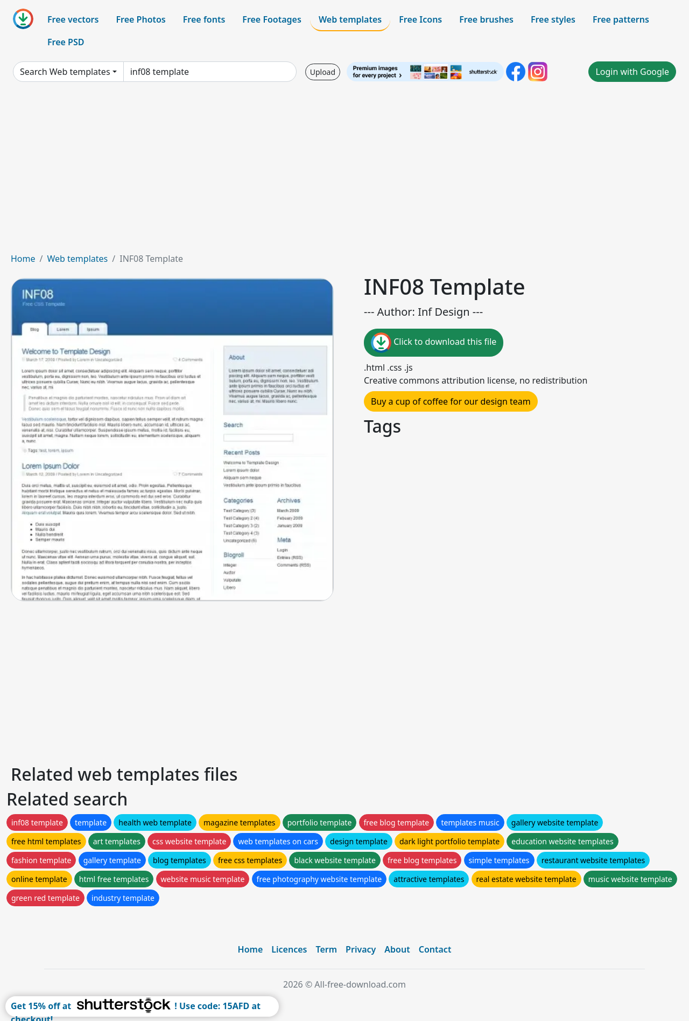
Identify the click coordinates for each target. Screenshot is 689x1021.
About (397, 949)
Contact (435, 949)
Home (23, 259)
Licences (289, 949)
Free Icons (420, 19)
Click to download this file (433, 342)
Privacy (361, 949)
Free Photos (140, 19)
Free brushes (486, 19)
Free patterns (621, 19)
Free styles (553, 19)
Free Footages (271, 19)
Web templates (350, 19)
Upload (322, 72)
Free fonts (204, 19)
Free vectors (73, 19)
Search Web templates (65, 72)
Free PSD (65, 42)
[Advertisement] (344, 171)
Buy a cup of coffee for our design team (451, 401)
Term (326, 949)
